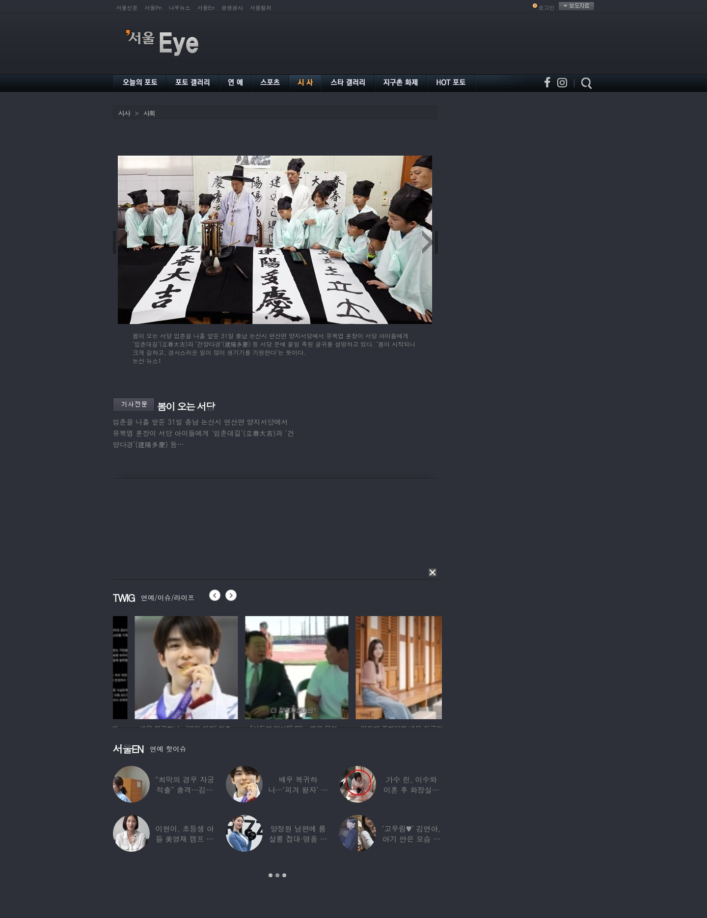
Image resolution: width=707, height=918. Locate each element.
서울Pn (153, 7)
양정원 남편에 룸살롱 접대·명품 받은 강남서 (298, 838)
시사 (124, 113)
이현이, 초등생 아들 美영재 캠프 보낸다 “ (185, 838)
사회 (149, 113)
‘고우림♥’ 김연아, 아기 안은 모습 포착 (411, 838)
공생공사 (232, 7)
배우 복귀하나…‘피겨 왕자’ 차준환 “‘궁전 (298, 789)
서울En (206, 7)
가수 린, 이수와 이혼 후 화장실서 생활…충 (411, 789)
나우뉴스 (179, 7)
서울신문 (127, 7)
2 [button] (277, 875)
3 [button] (284, 875)
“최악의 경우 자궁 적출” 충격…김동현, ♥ (184, 789)
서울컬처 (261, 7)
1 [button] (270, 875)
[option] (139, 666)
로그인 (547, 7)
